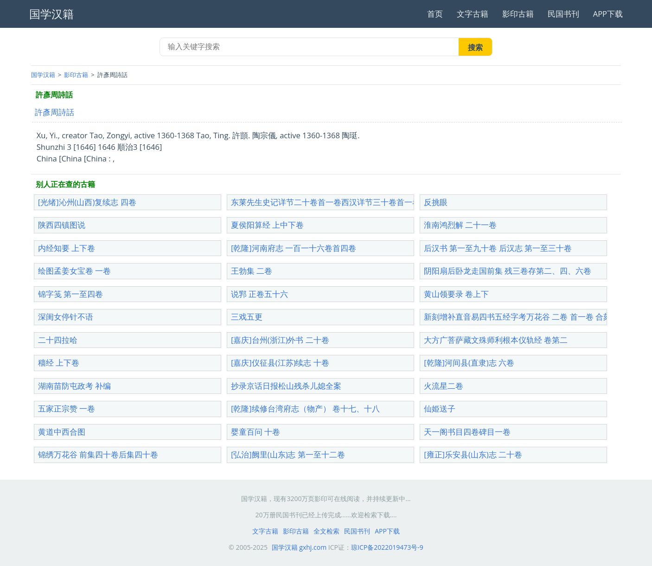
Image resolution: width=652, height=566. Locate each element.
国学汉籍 (43, 75)
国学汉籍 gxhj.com (299, 547)
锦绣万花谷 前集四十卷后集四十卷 (98, 454)
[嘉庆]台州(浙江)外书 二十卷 (280, 339)
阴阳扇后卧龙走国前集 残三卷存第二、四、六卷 (507, 270)
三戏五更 (246, 316)
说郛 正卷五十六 (259, 294)
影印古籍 (518, 13)
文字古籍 (472, 13)
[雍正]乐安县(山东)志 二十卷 (473, 454)
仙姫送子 (439, 408)
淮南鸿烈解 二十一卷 (460, 224)
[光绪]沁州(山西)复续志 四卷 (87, 202)
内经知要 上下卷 (66, 248)
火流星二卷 (443, 385)
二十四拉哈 (57, 339)
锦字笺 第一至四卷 (70, 294)
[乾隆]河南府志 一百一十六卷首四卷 (293, 248)
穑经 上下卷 (58, 362)
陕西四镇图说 (61, 224)
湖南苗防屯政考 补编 (74, 385)
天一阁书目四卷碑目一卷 (467, 431)
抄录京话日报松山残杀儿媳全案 (286, 385)
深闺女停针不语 (65, 316)
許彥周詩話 (54, 112)
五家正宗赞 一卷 (66, 408)
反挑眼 (435, 202)
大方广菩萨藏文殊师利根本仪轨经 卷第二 (496, 339)
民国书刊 (563, 13)
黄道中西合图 (61, 431)
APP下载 (608, 13)
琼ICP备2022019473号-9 (387, 547)
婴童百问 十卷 (255, 431)
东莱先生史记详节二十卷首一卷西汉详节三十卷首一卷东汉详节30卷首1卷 (359, 202)
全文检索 (326, 531)
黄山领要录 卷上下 (456, 294)
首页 (435, 13)
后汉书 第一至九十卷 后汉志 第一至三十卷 (498, 248)
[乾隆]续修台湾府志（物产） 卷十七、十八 (305, 408)
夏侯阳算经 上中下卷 (267, 224)
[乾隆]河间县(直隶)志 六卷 (469, 362)
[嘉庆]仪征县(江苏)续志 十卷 (280, 362)
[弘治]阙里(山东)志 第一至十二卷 (288, 454)
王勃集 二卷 (251, 270)
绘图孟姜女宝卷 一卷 (74, 270)
